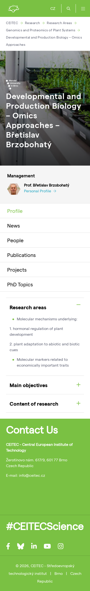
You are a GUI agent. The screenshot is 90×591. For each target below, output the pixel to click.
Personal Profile (40, 190)
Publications (21, 255)
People (15, 240)
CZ (52, 8)
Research (32, 23)
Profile (15, 211)
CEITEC (12, 23)
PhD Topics (20, 284)
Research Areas (59, 23)
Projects (17, 269)
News (13, 225)
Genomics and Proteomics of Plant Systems (40, 30)
